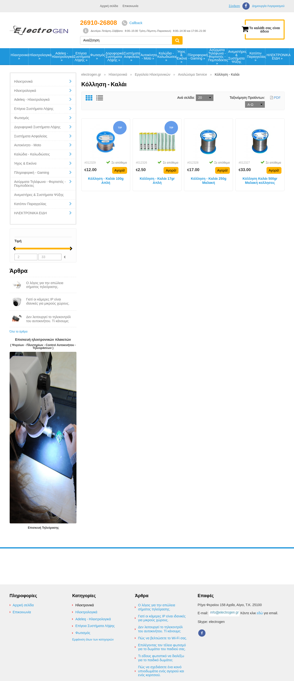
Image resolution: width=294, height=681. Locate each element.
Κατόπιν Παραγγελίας (256, 56)
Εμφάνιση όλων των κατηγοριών (93, 639)
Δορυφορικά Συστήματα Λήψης (114, 56)
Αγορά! (119, 170)
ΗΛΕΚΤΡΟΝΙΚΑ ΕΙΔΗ (278, 56)
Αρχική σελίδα (109, 6)
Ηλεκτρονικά (19, 56)
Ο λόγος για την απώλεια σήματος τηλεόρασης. (156, 607)
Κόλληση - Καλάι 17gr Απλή (157, 181)
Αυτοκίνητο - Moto (148, 56)
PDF (275, 98)
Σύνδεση (234, 6)
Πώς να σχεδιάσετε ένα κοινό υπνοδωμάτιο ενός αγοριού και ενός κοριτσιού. (161, 671)
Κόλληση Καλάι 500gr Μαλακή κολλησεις (260, 181)
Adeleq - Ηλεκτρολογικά (62, 56)
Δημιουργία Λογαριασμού (268, 6)
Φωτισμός (97, 56)
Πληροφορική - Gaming (197, 56)
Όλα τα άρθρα (18, 331)
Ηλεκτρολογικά (40, 56)
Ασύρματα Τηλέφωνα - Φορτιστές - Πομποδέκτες (217, 56)
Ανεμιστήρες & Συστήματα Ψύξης (237, 56)
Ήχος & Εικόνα (181, 56)
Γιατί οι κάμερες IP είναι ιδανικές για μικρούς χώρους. (161, 618)
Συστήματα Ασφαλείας (131, 56)
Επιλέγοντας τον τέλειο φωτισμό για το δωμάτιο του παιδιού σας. (162, 647)
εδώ (260, 613)
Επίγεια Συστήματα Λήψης (81, 56)
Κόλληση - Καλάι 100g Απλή (105, 181)
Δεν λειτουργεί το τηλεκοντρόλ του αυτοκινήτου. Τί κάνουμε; (160, 629)
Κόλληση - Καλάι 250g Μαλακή (208, 181)
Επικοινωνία (130, 6)
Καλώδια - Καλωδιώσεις (166, 56)
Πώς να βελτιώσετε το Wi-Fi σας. (162, 638)
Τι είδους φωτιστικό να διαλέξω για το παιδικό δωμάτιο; (161, 658)
